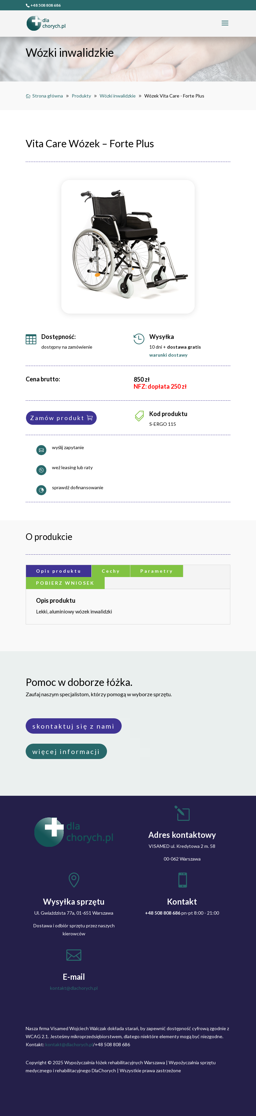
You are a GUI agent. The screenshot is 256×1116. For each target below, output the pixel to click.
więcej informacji (66, 751)
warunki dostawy (168, 355)
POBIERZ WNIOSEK (65, 583)
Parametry (156, 571)
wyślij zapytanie (68, 447)
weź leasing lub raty (72, 467)
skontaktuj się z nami (73, 726)
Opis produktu (58, 571)
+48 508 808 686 (45, 5)
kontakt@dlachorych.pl (74, 988)
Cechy (111, 571)
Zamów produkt (57, 417)
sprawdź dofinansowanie (77, 487)
